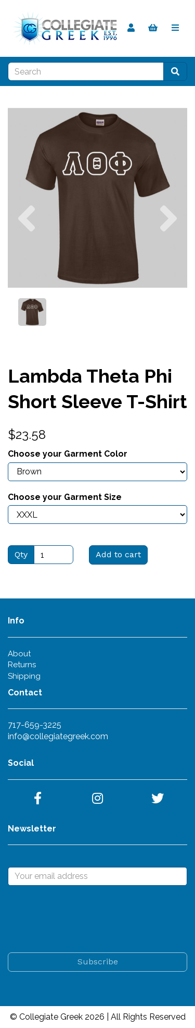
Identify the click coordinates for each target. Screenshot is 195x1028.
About (19, 653)
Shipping (24, 676)
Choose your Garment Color (67, 454)
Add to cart (118, 554)
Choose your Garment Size (65, 497)
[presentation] (87, 919)
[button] (26, 243)
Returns (22, 664)
